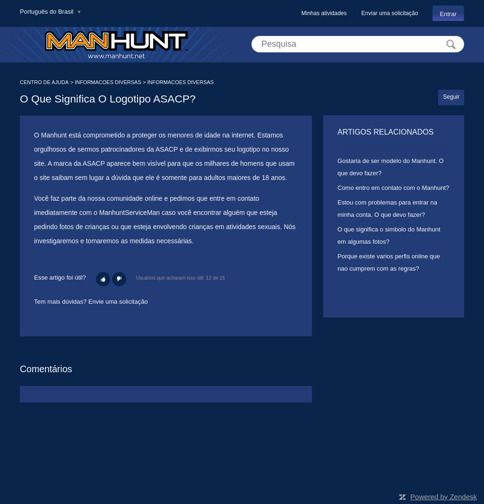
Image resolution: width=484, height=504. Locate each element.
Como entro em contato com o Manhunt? (393, 187)
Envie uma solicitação (118, 301)
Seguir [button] (451, 97)
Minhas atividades (323, 13)
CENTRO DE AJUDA (44, 82)
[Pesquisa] (357, 44)
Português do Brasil (47, 11)
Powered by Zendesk (443, 497)
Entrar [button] (448, 13)
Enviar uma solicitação (390, 13)
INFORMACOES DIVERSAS (108, 82)
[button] (103, 279)
